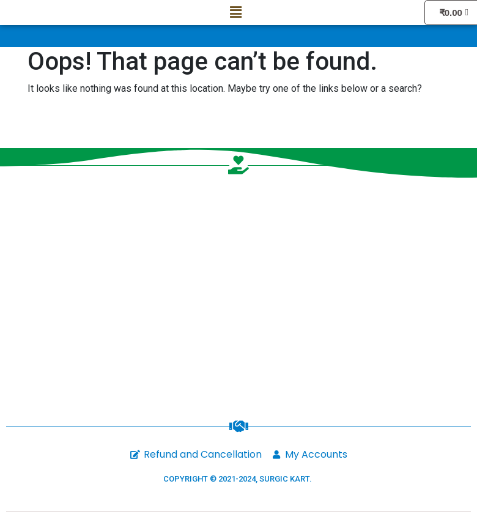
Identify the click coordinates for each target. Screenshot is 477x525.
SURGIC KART (284, 478)
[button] (235, 12)
